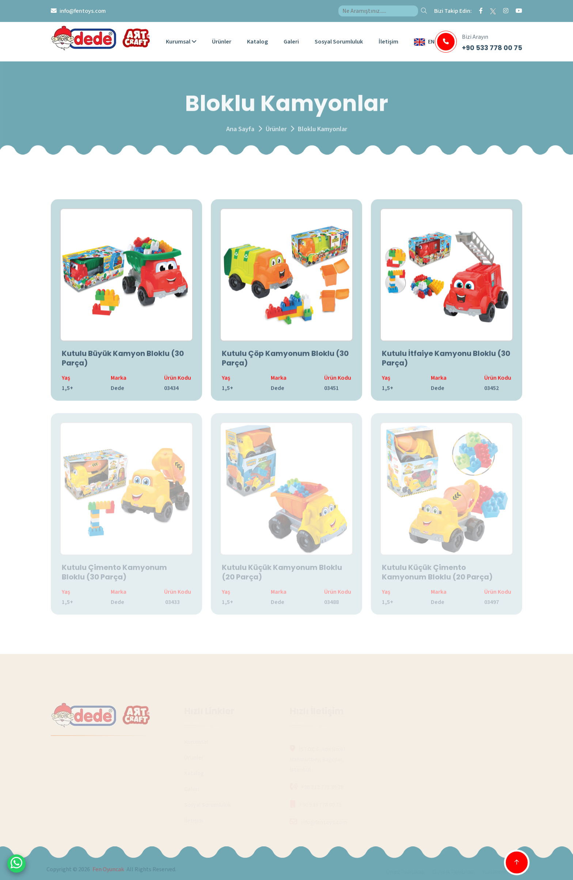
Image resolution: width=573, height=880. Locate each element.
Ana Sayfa (240, 132)
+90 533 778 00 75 (492, 47)
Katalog (257, 42)
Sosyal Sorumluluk (339, 42)
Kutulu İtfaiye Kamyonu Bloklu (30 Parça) (446, 360)
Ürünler (221, 42)
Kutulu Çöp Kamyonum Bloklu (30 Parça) (285, 360)
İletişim (388, 42)
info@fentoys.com (83, 11)
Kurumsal (181, 42)
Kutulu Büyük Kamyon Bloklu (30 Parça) (123, 360)
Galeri (291, 42)
